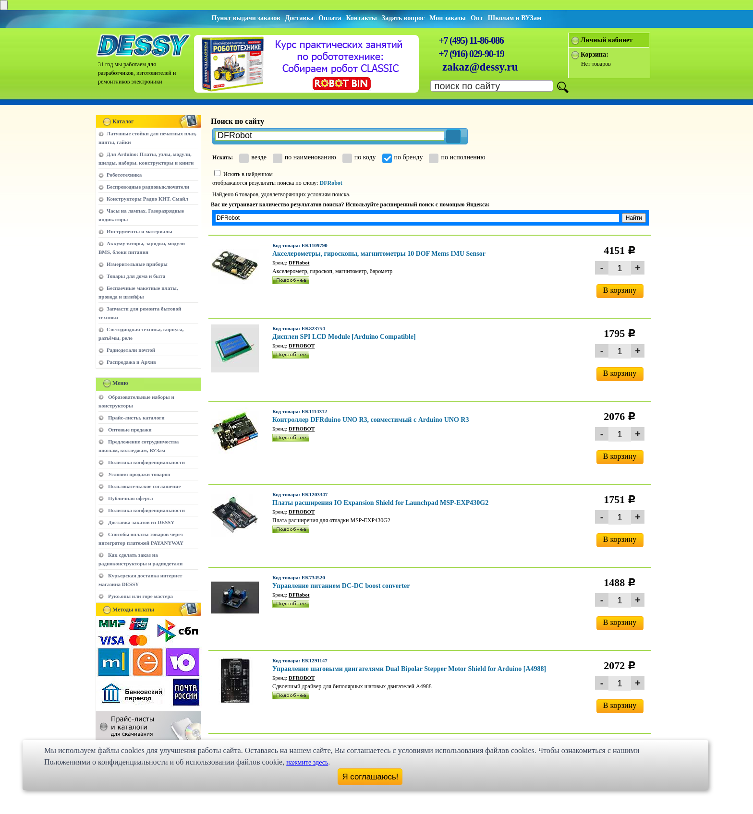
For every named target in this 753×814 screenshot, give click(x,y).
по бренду (402, 157)
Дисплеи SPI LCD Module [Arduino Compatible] (344, 336)
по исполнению (457, 157)
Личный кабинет (606, 40)
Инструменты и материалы (139, 231)
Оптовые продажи (130, 429)
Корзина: (594, 54)
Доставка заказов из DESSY (141, 522)
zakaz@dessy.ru (480, 67)
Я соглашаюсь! (370, 776)
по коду (359, 157)
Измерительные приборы (137, 264)
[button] (453, 136)
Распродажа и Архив (131, 362)
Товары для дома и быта (136, 276)
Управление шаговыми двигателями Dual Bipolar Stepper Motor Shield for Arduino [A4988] (409, 668)
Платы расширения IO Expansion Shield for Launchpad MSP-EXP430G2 (380, 502)
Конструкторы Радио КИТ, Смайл (147, 199)
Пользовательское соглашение (144, 486)
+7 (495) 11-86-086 (470, 40)
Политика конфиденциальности (146, 462)
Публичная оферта (130, 498)
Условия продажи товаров (139, 474)
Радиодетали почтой (131, 350)
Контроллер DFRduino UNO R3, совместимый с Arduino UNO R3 (370, 419)
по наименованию (304, 157)
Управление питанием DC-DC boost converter (341, 585)
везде (253, 157)
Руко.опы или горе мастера (140, 596)
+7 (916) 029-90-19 (471, 53)
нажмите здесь (307, 762)
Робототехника (124, 175)
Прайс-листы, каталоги (136, 417)
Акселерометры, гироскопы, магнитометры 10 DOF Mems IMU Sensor (379, 253)
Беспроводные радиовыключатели (148, 187)
